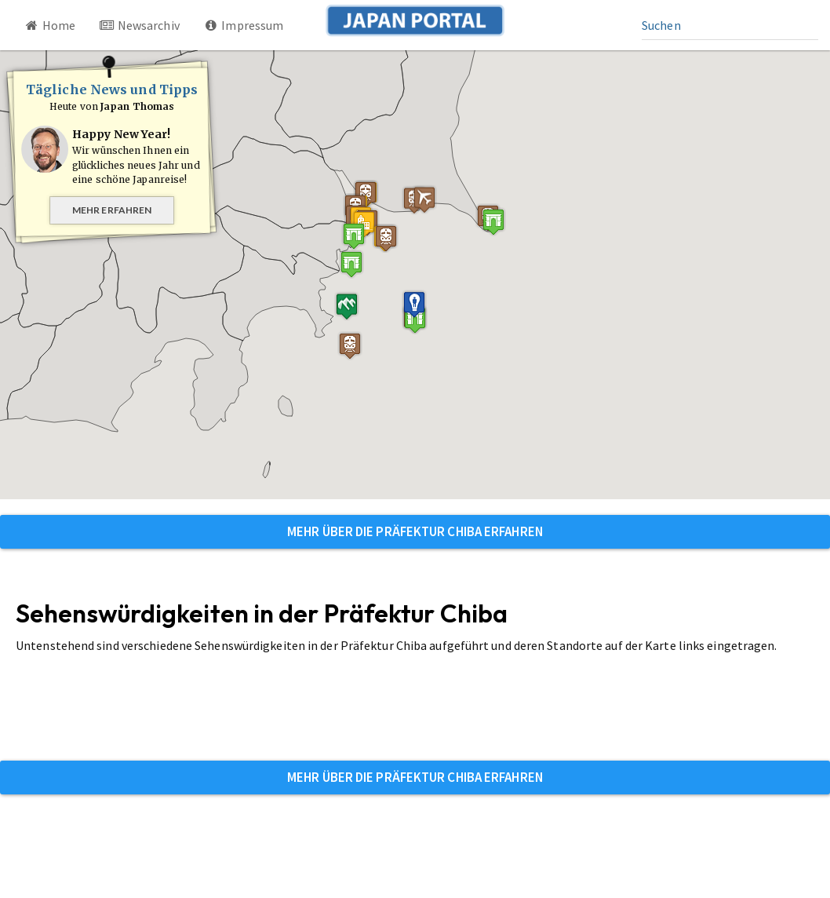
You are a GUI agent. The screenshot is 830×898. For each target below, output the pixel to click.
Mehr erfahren (111, 210)
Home (49, 25)
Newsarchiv (139, 25)
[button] (493, 221)
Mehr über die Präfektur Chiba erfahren (415, 531)
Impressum (243, 25)
